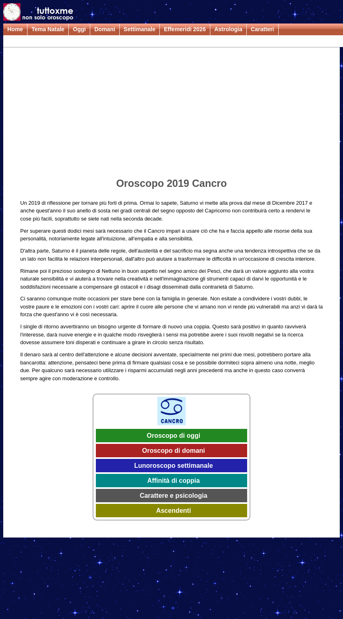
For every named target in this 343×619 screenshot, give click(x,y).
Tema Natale (48, 29)
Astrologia (228, 29)
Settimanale (140, 29)
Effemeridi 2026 (185, 29)
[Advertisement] (171, 114)
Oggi (79, 29)
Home (15, 29)
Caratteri (262, 29)
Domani (104, 29)
